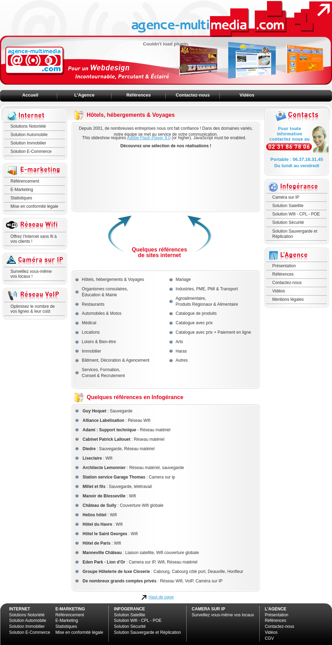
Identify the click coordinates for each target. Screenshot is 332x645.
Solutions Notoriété (28, 126)
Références (138, 95)
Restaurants (93, 304)
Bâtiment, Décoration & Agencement (115, 360)
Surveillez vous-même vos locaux (223, 614)
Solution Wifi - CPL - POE (296, 214)
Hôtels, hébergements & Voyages (113, 279)
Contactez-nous (193, 95)
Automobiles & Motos (101, 313)
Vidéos (246, 95)
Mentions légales (288, 299)
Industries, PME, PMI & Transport (207, 288)
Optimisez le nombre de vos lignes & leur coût (32, 309)
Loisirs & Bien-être (99, 341)
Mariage (183, 279)
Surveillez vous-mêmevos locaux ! (31, 274)
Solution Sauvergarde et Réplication (294, 234)
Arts (179, 341)
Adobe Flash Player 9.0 (149, 137)
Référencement (24, 181)
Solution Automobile (29, 134)
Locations (91, 332)
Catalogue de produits (196, 313)
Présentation (284, 265)
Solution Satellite (287, 205)
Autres (182, 360)
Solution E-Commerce (30, 151)
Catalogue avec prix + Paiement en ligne (213, 332)
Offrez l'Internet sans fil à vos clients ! (33, 239)
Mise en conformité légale (34, 206)
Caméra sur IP (285, 197)
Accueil (30, 95)
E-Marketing (21, 189)
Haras (181, 351)
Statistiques (21, 198)
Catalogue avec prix (194, 322)
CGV (269, 638)
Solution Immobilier (28, 143)
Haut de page (161, 597)
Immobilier (91, 351)
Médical (89, 322)
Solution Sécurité (288, 222)
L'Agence (84, 95)
